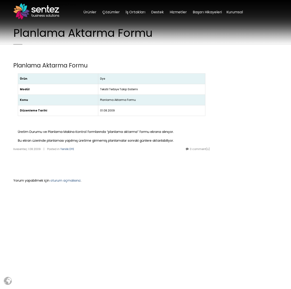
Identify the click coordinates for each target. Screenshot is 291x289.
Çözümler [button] (111, 12)
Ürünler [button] (89, 12)
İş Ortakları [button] (135, 12)
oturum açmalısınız (65, 180)
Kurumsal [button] (234, 12)
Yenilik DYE (67, 149)
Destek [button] (157, 12)
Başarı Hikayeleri (207, 12)
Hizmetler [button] (178, 12)
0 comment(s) (200, 149)
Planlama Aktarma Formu (50, 65)
